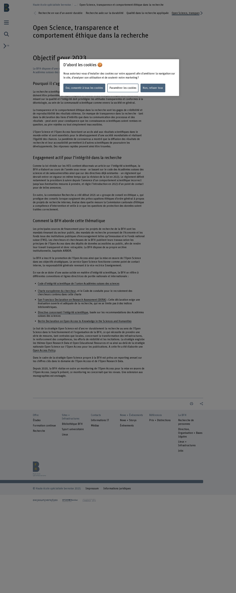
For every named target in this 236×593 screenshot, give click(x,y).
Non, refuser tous (153, 88)
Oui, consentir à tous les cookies (84, 88)
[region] (119, 77)
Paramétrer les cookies (122, 88)
